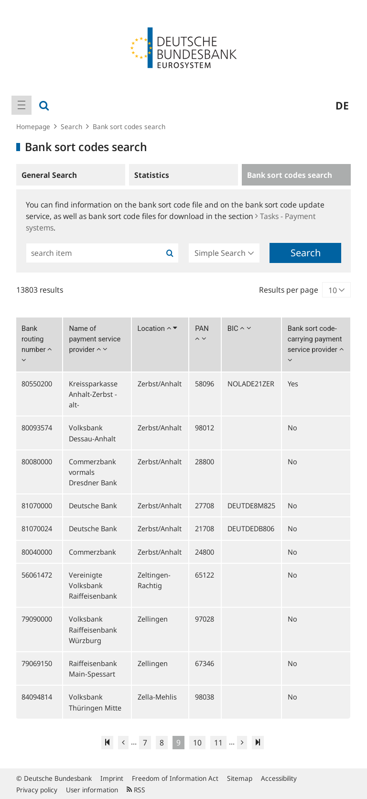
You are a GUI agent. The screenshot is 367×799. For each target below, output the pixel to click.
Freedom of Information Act (175, 778)
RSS (136, 789)
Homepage (33, 126)
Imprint (111, 778)
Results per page (288, 290)
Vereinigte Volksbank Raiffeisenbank (93, 585)
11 (218, 742)
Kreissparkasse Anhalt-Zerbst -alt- (93, 394)
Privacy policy (36, 789)
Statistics (151, 175)
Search (71, 126)
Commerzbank (92, 552)
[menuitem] (21, 105)
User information (92, 789)
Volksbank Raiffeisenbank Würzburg (93, 629)
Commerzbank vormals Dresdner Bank (93, 472)
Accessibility (279, 778)
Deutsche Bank (93, 505)
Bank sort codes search (129, 126)
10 (197, 742)
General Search (49, 175)
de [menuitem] (342, 105)
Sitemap (239, 778)
